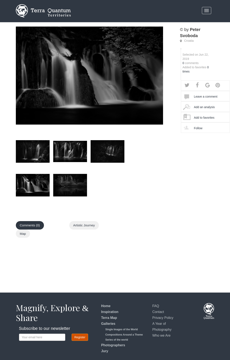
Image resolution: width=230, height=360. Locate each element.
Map (23, 233)
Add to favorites (204, 117)
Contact (158, 312)
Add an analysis (204, 107)
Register (79, 337)
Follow (198, 128)
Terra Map (109, 318)
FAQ (155, 306)
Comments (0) (30, 225)
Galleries (108, 323)
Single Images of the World (121, 329)
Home (105, 306)
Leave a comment (205, 96)
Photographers (113, 345)
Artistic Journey (84, 225)
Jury (104, 351)
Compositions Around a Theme (124, 334)
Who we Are (161, 335)
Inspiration (109, 312)
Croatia (189, 40)
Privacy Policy (162, 318)
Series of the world (116, 339)
